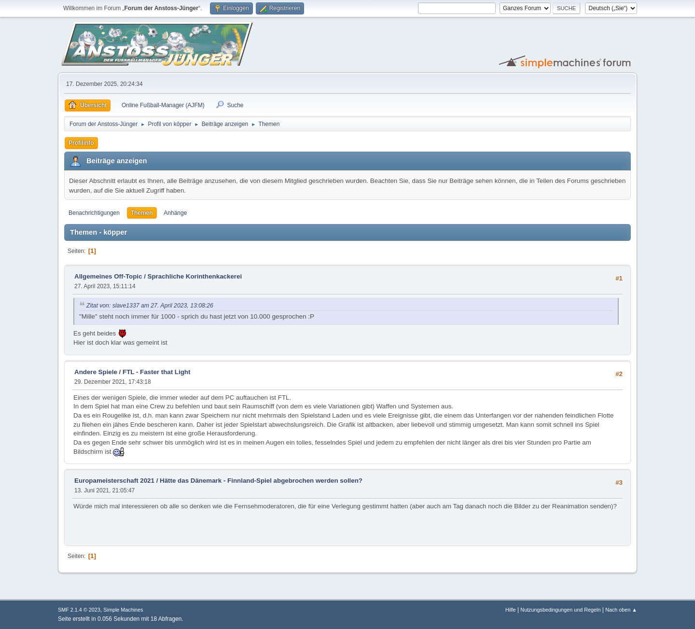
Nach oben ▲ (621, 610)
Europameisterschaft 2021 (114, 480)
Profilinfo (81, 143)
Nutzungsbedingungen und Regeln (560, 610)
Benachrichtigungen (94, 213)
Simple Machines (123, 610)
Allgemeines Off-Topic (108, 276)
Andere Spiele (95, 372)
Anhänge (175, 213)
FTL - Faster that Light (156, 372)
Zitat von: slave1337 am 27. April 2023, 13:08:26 (149, 305)
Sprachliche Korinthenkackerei (195, 276)
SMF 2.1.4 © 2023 (79, 610)
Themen (142, 213)
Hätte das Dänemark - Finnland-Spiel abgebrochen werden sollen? (261, 480)
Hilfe (510, 610)
